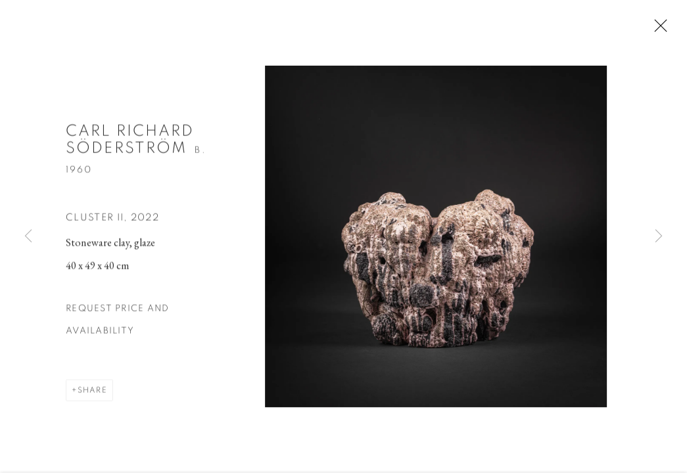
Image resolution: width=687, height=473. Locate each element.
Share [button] (92, 393)
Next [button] (658, 236)
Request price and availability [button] (118, 323)
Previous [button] (28, 236)
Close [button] (661, 29)
